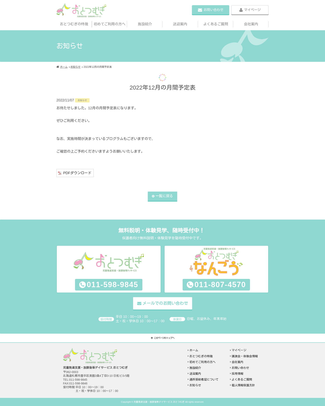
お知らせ (75, 67)
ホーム (64, 67)
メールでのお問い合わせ (165, 303)
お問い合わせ (213, 10)
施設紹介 (145, 24)
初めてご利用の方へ (109, 24)
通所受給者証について (203, 379)
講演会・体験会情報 (245, 356)
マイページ (252, 10)
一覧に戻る (164, 196)
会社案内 (251, 24)
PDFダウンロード (77, 173)
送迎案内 (180, 24)
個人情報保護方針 (243, 385)
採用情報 (237, 373)
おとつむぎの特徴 (74, 24)
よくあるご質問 (215, 24)
